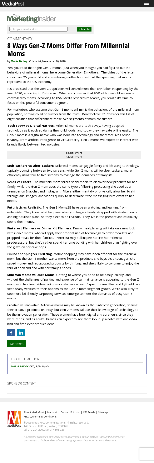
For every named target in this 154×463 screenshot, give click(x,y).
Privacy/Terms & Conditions (40, 416)
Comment (16, 343)
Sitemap (103, 412)
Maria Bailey (19, 61)
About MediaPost (34, 412)
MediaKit (52, 412)
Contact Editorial (70, 412)
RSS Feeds (89, 412)
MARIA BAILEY (19, 366)
